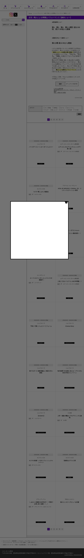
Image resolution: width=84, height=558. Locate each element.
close (69, 252)
